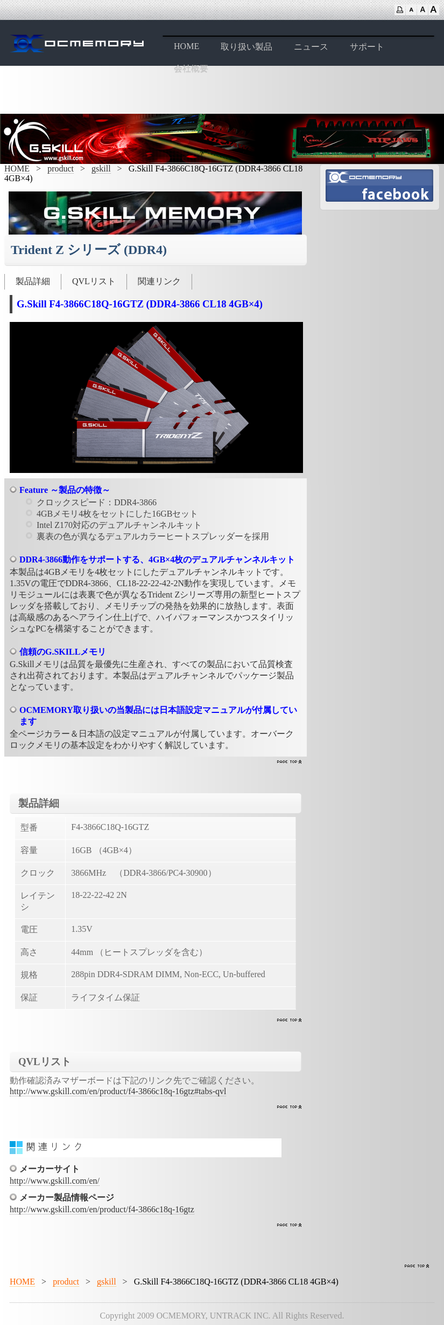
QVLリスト (94, 281)
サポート (367, 46)
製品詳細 (33, 281)
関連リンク (159, 281)
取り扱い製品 (246, 46)
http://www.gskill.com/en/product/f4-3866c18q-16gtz (102, 1209)
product (60, 168)
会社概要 (191, 68)
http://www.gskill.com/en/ (55, 1180)
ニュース (311, 46)
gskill (101, 168)
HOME (186, 46)
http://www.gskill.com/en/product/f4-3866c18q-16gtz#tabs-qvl (118, 1091)
